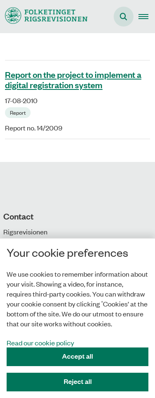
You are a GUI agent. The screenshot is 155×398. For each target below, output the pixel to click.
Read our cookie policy (40, 342)
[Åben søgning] (124, 17)
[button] (146, 16)
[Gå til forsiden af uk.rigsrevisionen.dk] (44, 16)
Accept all (77, 356)
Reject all (78, 381)
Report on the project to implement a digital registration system (73, 79)
